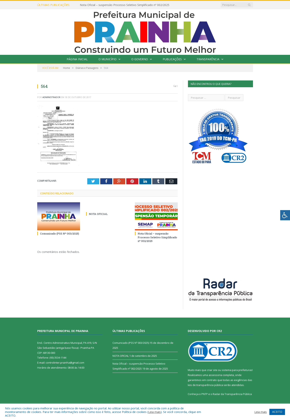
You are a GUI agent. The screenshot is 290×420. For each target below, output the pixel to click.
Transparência (208, 59)
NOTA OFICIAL (98, 214)
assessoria (215, 375)
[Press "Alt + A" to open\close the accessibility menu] (285, 215)
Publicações (172, 59)
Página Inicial (77, 59)
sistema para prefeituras (237, 370)
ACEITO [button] (277, 412)
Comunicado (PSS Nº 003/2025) (59, 233)
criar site (212, 370)
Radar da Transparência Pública (232, 394)
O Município (107, 59)
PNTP (204, 394)
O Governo (139, 59)
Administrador (51, 97)
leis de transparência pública (205, 385)
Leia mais (154, 412)
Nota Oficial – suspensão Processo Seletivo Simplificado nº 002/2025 (124, 5)
